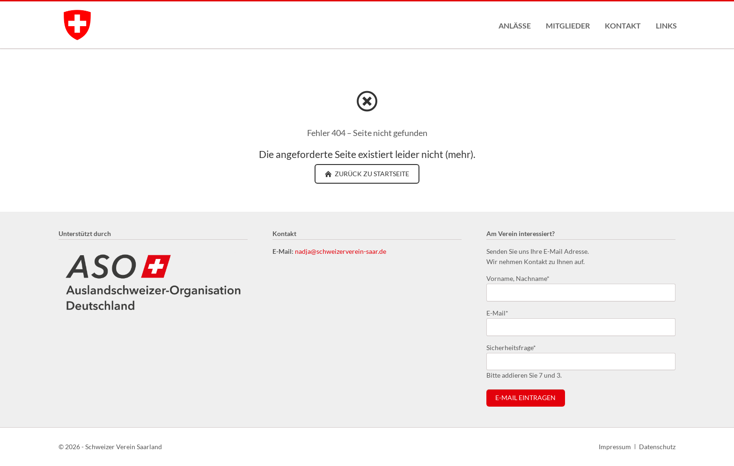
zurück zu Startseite (371, 174)
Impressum (615, 447)
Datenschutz (657, 447)
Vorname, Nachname (518, 277)
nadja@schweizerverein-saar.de (340, 251)
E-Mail (501, 312)
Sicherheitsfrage (511, 347)
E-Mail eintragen (525, 397)
